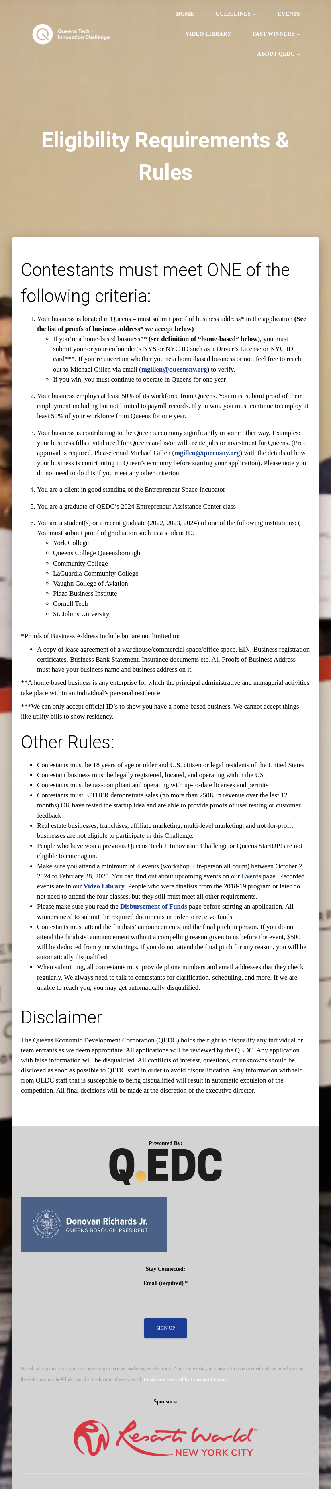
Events (289, 14)
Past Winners (276, 34)
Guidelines (235, 14)
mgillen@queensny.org (174, 369)
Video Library (208, 34)
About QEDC (278, 54)
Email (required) (165, 1283)
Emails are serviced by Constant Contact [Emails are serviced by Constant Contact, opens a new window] (185, 1379)
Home (185, 14)
